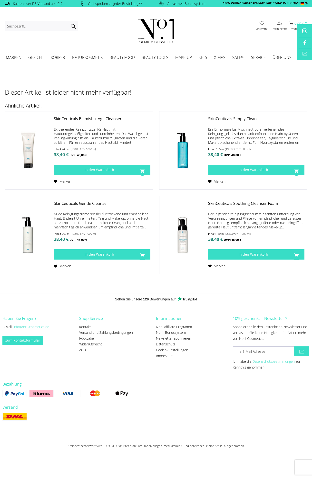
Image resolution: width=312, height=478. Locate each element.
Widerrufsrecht (90, 344)
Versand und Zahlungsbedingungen (106, 332)
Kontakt (85, 327)
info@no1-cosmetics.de (31, 327)
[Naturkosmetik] (87, 57)
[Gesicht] (36, 57)
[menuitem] (41, 26)
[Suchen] (73, 26)
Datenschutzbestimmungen (274, 361)
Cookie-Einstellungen (172, 350)
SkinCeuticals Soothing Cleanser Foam (243, 203)
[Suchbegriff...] (41, 26)
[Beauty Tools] (155, 57)
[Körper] (57, 57)
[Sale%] (238, 57)
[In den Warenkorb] (102, 170)
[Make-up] (183, 57)
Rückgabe (86, 338)
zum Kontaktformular (22, 340)
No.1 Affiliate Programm (174, 327)
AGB (82, 350)
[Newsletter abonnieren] (301, 351)
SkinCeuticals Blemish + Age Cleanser (88, 118)
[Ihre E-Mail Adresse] (263, 351)
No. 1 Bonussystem (171, 332)
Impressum (164, 355)
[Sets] (203, 57)
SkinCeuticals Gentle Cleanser (81, 203)
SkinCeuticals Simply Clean (232, 118)
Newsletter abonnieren (173, 338)
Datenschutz (165, 344)
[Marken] (13, 57)
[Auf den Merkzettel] (62, 181)
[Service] (258, 57)
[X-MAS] (220, 57)
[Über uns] (282, 57)
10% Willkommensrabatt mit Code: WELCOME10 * (265, 3)
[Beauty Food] (122, 57)
